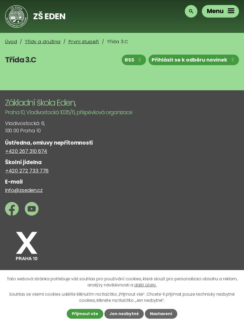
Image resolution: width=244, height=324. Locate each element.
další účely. (145, 285)
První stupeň (83, 41)
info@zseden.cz (24, 190)
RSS (134, 59)
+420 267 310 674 (26, 151)
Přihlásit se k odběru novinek (194, 59)
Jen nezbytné (124, 313)
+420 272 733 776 (27, 170)
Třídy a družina (43, 41)
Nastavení (161, 313)
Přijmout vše (85, 313)
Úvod (11, 41)
